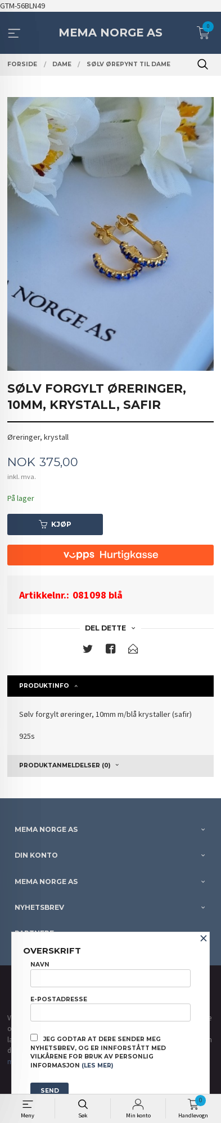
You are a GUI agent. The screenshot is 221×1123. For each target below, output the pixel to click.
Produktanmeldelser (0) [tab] (64, 765)
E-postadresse (110, 1008)
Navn (110, 974)
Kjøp (55, 524)
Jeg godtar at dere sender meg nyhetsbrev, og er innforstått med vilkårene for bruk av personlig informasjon (98, 1051)
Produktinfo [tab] (44, 685)
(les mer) (97, 1065)
